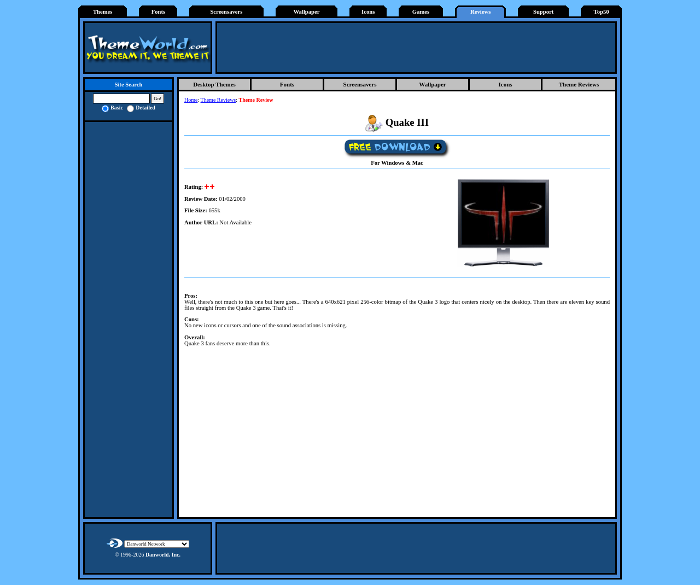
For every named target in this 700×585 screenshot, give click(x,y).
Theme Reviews (579, 84)
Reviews (480, 12)
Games (420, 12)
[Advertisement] (416, 47)
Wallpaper (307, 12)
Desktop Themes (214, 84)
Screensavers (226, 12)
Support (543, 12)
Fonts (158, 12)
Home (190, 100)
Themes (103, 12)
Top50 (601, 12)
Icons (368, 12)
